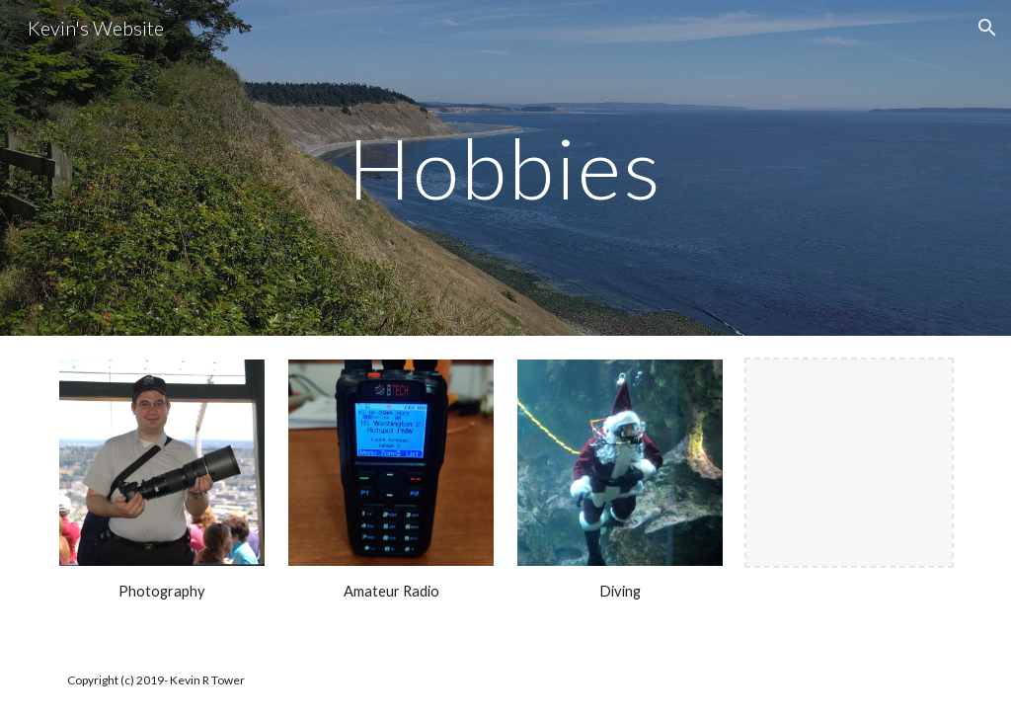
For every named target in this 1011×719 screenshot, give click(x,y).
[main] (505, 167)
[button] (987, 27)
